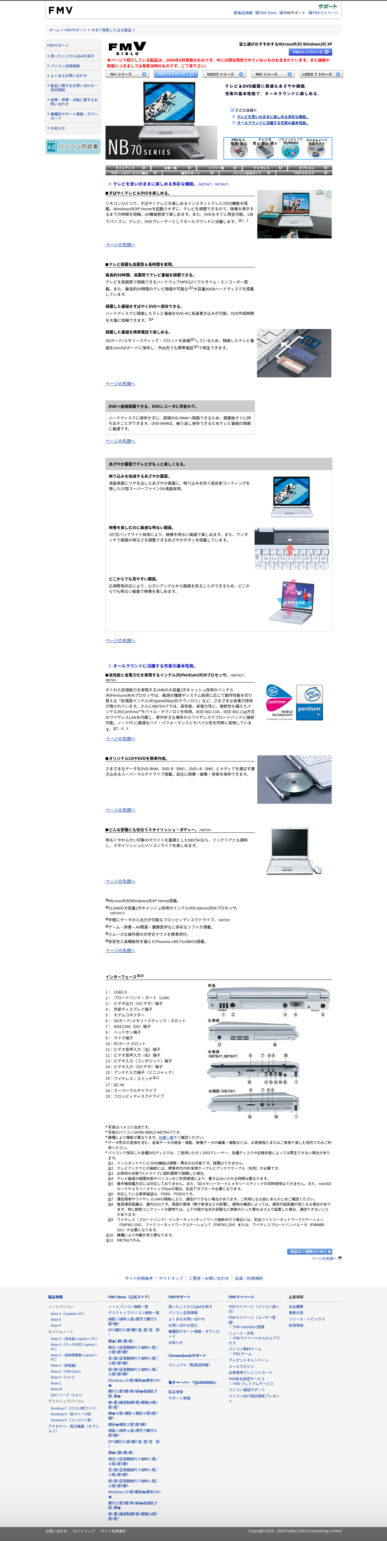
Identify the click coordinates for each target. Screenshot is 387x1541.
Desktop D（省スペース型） (72, 1413)
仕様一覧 (166, 1137)
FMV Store (268, 12)
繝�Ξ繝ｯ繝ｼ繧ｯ (121, 1340)
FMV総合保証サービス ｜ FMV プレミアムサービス (251, 1381)
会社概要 (296, 1306)
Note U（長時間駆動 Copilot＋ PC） (74, 1357)
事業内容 (296, 1312)
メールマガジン (241, 1366)
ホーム (54, 29)
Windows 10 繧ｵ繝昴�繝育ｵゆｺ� (134, 1383)
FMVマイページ (325, 12)
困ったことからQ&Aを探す (72, 55)
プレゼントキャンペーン (248, 1359)
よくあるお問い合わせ (68, 75)
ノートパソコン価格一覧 (128, 1306)
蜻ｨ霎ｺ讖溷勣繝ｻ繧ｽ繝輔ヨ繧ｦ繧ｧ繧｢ (133, 1405)
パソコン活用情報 (65, 65)
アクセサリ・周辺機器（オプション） (73, 1428)
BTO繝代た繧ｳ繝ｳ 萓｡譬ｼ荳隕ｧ (133, 1332)
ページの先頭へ (120, 244)
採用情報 (296, 1325)
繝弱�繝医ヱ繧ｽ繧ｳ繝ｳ (127, 1424)
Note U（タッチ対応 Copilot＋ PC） (74, 1346)
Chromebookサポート (187, 1355)
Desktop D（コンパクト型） (72, 1419)
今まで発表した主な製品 (111, 29)
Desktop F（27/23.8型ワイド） (75, 1408)
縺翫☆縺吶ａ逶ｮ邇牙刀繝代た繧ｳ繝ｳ (133, 1321)
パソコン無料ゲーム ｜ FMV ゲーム (245, 1351)
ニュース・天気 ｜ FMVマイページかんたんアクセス (254, 1337)
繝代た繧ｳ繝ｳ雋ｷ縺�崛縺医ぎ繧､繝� (133, 1393)
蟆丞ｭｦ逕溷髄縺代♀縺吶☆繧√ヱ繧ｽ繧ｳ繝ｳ (133, 1350)
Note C (56, 1383)
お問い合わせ (56, 1530)
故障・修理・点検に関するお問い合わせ (74, 102)
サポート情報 (179, 1397)
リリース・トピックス (307, 1318)
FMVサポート (75, 29)
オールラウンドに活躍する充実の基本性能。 (273, 122)
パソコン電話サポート (247, 1389)
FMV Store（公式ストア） (130, 1296)
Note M (56, 1388)
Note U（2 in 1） (63, 1377)
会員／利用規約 (249, 1278)
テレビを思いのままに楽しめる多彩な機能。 (273, 116)
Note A (56, 1319)
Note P (56, 1325)
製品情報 (245, 12)
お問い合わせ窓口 (183, 1325)
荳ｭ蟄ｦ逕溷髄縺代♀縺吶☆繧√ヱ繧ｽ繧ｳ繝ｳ (133, 1360)
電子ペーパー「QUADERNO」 (193, 1382)
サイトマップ (171, 1278)
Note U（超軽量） (65, 1365)
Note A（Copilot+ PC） (68, 1313)
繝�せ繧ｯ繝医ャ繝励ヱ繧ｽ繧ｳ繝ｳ (133, 1415)
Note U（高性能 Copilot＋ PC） (75, 1338)
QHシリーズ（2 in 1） (67, 1394)
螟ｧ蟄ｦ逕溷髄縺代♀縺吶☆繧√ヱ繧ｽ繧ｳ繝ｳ (133, 1372)
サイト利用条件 (139, 1278)
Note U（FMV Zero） (67, 1371)
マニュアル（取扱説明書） (190, 1364)
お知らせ (57, 128)
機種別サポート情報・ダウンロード (74, 116)
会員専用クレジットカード (250, 1372)
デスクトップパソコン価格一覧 (133, 1312)
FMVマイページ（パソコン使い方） (254, 1309)
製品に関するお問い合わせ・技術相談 (74, 87)
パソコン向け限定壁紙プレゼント (254, 1398)
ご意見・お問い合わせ (209, 1278)
